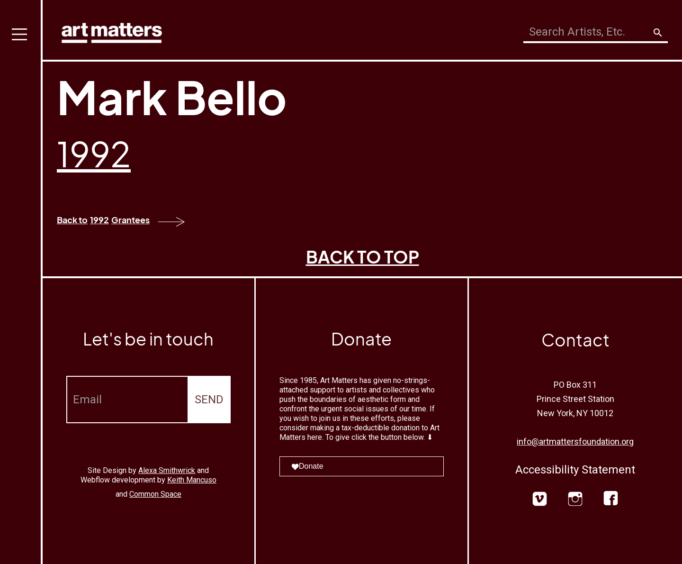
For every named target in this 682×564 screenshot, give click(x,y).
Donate (307, 466)
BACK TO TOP (362, 256)
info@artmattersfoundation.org (575, 441)
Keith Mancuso (191, 479)
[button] (21, 282)
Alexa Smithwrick (166, 470)
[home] (112, 30)
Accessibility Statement (575, 469)
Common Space (155, 494)
